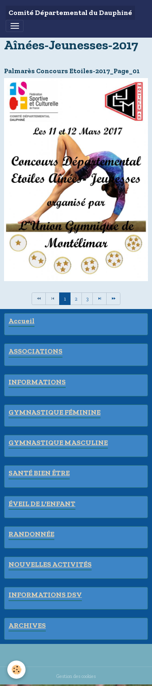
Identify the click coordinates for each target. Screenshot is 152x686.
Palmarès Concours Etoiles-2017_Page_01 (72, 71)
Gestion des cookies (76, 676)
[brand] (70, 13)
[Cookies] (16, 670)
